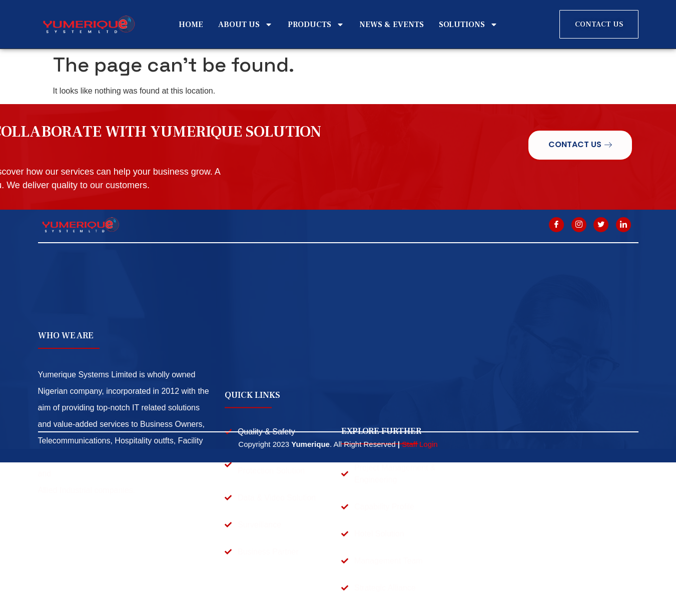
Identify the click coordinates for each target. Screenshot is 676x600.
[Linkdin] (623, 224)
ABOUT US (245, 25)
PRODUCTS (316, 25)
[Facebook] (556, 224)
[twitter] (600, 224)
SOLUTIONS (468, 25)
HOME (191, 25)
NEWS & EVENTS (391, 25)
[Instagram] (578, 224)
